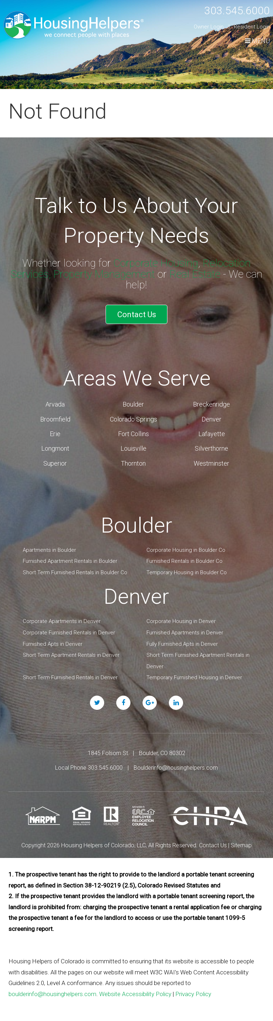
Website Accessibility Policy (135, 994)
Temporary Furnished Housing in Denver (194, 677)
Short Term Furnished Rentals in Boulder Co (75, 572)
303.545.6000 (237, 10)
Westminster (211, 463)
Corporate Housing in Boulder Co (185, 550)
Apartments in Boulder (49, 550)
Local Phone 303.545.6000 (89, 767)
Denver (211, 419)
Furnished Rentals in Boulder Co (184, 561)
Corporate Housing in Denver (181, 621)
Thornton (133, 463)
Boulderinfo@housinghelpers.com (176, 767)
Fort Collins (133, 434)
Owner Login (209, 26)
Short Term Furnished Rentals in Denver (70, 677)
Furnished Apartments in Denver (184, 632)
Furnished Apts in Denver (52, 644)
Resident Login (252, 26)
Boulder (133, 404)
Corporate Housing (155, 263)
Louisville (133, 448)
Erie (55, 434)
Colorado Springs (133, 419)
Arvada (55, 404)
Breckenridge (211, 404)
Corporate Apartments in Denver (62, 621)
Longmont (55, 448)
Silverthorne (211, 448)
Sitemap (241, 845)
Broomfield (55, 419)
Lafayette (211, 434)
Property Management (104, 274)
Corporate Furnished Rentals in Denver (69, 632)
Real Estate (194, 274)
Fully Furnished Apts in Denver (182, 644)
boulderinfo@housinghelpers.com (52, 994)
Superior (55, 463)
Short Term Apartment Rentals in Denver (71, 655)
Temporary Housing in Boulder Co (186, 572)
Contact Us (136, 314)
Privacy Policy (193, 994)
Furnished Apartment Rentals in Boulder (70, 561)
